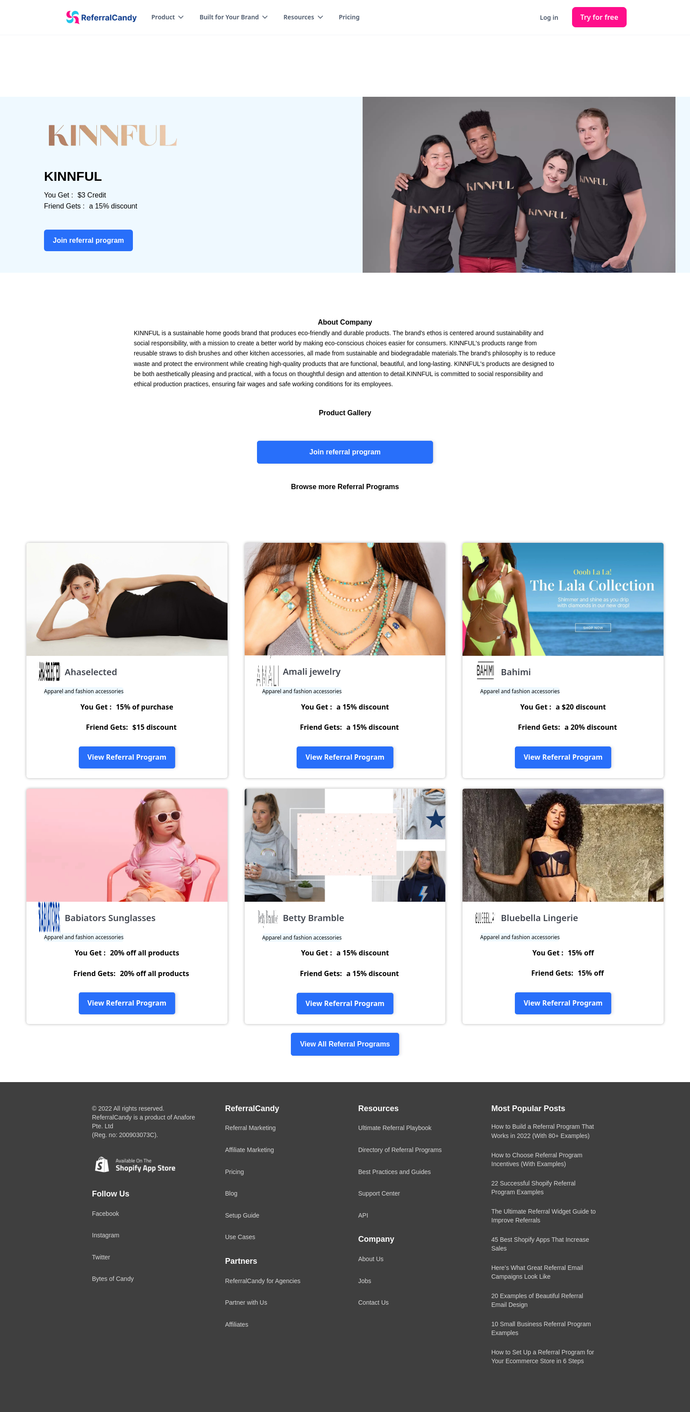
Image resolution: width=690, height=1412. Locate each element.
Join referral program (345, 452)
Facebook (105, 1213)
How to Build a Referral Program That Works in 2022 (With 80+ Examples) (543, 1131)
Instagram (105, 1235)
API (363, 1215)
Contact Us (373, 1302)
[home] (98, 17)
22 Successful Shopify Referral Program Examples (534, 1188)
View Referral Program (127, 757)
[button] (168, 17)
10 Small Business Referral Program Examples (541, 1328)
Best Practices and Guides (394, 1171)
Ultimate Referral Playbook (395, 1127)
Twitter (101, 1257)
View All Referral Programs (345, 1044)
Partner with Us (246, 1302)
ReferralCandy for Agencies (263, 1280)
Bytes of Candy (113, 1278)
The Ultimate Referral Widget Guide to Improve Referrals (544, 1216)
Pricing (349, 17)
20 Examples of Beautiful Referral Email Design (538, 1300)
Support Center (379, 1193)
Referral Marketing (250, 1127)
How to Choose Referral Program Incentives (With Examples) (537, 1159)
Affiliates (237, 1324)
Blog (231, 1193)
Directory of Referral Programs (400, 1149)
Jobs (364, 1280)
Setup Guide (242, 1215)
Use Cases (240, 1236)
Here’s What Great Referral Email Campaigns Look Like (537, 1272)
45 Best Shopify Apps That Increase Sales (540, 1244)
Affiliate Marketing (249, 1149)
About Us (371, 1258)
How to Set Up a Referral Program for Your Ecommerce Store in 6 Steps (543, 1356)
